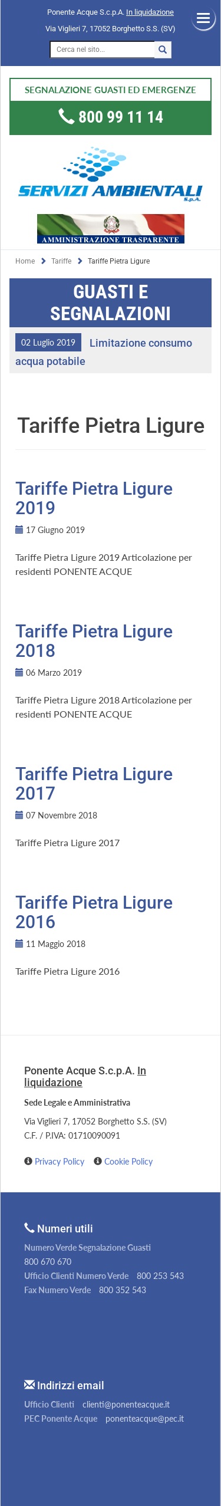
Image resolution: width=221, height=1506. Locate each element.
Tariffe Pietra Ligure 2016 (94, 912)
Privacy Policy (61, 1161)
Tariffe (61, 261)
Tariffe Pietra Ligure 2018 (94, 641)
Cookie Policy (128, 1161)
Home (25, 261)
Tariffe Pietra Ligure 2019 (94, 498)
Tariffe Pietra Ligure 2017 (94, 784)
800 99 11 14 (120, 117)
